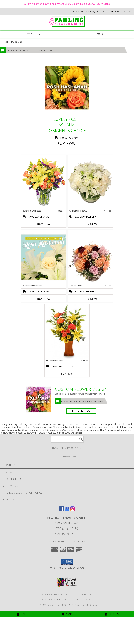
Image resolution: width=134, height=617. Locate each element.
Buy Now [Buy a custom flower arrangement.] (81, 411)
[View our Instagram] (72, 510)
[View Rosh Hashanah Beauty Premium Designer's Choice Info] (43, 257)
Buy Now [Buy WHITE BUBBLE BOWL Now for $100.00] (90, 224)
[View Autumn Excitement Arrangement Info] (67, 331)
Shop (33, 34)
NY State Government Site (78, 599)
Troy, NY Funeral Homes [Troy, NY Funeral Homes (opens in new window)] (54, 594)
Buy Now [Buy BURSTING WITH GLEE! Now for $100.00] (43, 224)
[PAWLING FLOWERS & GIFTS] (67, 26)
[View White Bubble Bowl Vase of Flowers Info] (90, 182)
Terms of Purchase (68, 605)
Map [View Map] (67, 614)
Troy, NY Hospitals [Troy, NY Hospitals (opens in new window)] (82, 594)
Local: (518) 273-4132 (67, 534)
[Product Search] (67, 439)
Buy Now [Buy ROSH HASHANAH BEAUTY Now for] (43, 299)
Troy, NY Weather (50, 599)
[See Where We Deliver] (67, 456)
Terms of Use (89, 605)
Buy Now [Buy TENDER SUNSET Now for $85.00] (90, 299)
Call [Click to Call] (22, 614)
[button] (67, 562)
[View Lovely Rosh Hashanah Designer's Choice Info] (67, 87)
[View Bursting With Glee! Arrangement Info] (43, 182)
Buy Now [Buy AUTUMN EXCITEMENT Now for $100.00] (67, 373)
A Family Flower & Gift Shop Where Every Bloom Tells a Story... (67, 4)
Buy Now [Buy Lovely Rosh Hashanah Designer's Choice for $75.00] (66, 143)
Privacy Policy (45, 605)
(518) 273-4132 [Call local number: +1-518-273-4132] (123, 11)
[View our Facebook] (61, 510)
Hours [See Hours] (111, 614)
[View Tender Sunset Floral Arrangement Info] (90, 257)
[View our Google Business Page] (67, 510)
